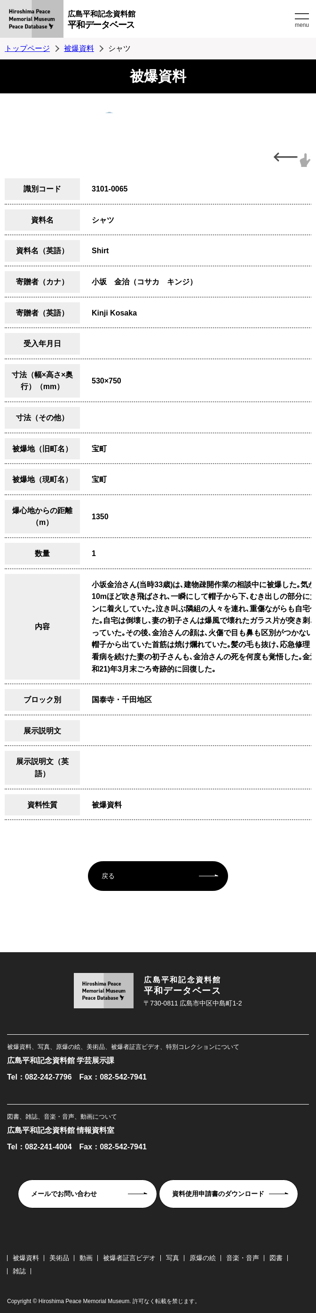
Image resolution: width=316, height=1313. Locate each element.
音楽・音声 (242, 1258)
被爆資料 (79, 48)
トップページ (27, 48)
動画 (86, 1258)
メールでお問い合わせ (64, 1193)
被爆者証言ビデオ (129, 1258)
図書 (276, 1258)
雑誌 (19, 1271)
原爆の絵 (203, 1258)
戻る (108, 876)
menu (302, 25)
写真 (172, 1258)
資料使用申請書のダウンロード (218, 1193)
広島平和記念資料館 (180, 21)
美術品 (59, 1258)
